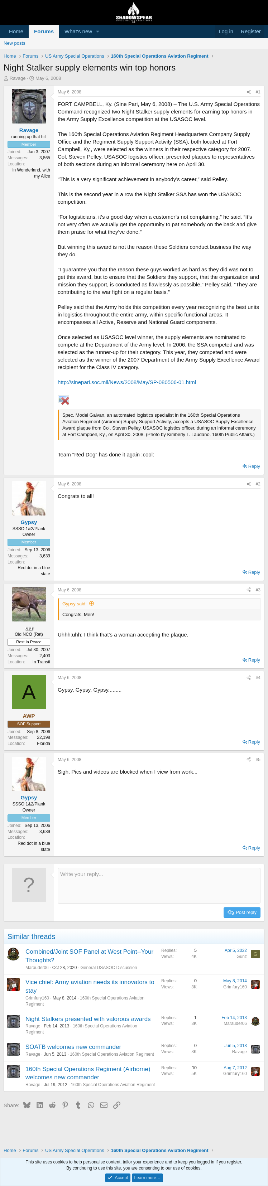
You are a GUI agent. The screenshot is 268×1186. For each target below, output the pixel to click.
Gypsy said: (74, 603)
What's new (78, 31)
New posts (14, 43)
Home (16, 31)
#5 (258, 759)
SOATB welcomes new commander (73, 1047)
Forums (44, 31)
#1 (258, 92)
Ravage (18, 78)
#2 (258, 483)
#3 (258, 589)
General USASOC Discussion (108, 967)
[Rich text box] (159, 886)
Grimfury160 (37, 998)
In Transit (41, 661)
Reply (254, 466)
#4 (258, 677)
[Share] (248, 92)
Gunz (241, 956)
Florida (43, 743)
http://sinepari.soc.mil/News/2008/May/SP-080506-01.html (127, 382)
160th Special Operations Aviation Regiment (112, 1054)
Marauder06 (37, 967)
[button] (98, 31)
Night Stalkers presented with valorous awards (88, 1019)
